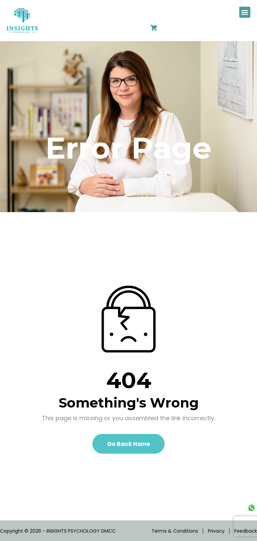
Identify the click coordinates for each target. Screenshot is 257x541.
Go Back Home (128, 444)
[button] (244, 12)
